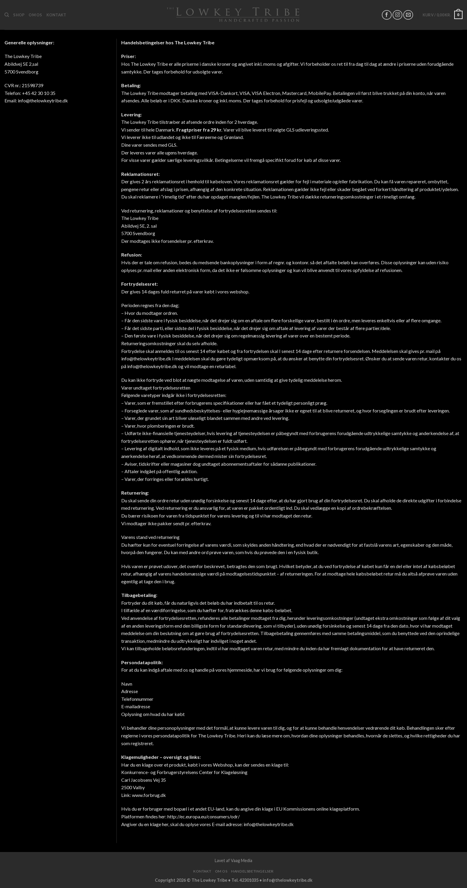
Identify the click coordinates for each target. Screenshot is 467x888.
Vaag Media (241, 860)
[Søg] (6, 15)
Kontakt (56, 14)
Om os (35, 14)
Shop (18, 14)
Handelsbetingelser (252, 871)
